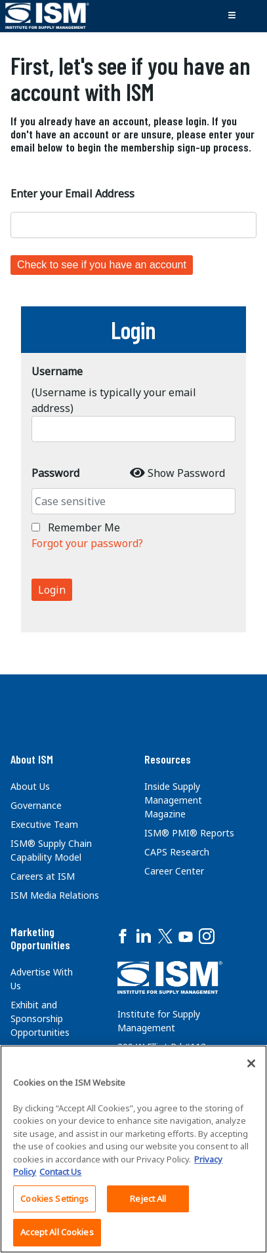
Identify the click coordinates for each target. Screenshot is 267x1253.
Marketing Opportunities (40, 938)
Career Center (174, 871)
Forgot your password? (87, 543)
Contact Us (60, 1172)
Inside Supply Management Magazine (173, 800)
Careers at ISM (42, 876)
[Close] (251, 1063)
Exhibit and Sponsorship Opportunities (40, 1018)
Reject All (148, 1198)
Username (57, 371)
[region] (133, 1149)
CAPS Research (176, 852)
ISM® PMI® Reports (189, 833)
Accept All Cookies (56, 1232)
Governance (36, 805)
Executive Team (44, 824)
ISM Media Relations (54, 895)
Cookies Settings (54, 1198)
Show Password (186, 473)
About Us (30, 786)
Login (52, 590)
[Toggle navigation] (231, 16)
